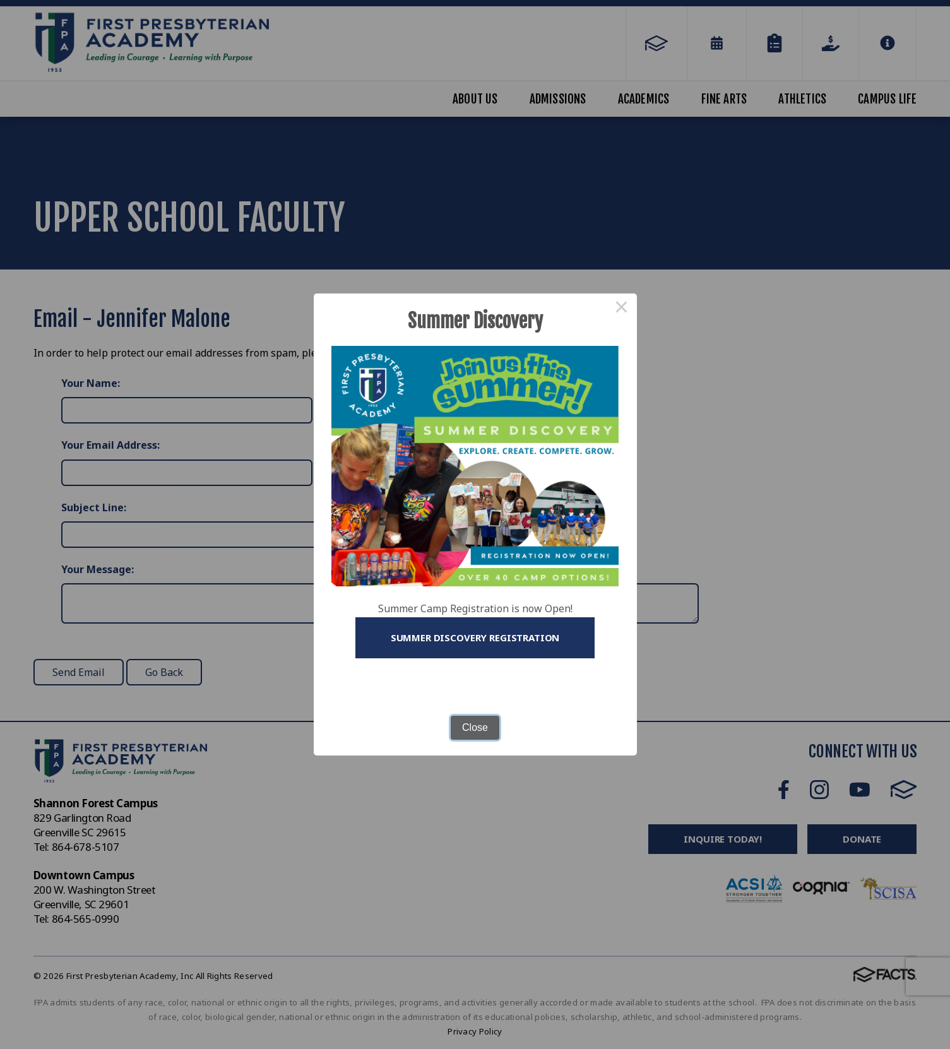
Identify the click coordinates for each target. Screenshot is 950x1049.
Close (475, 727)
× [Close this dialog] (621, 308)
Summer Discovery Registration (475, 637)
